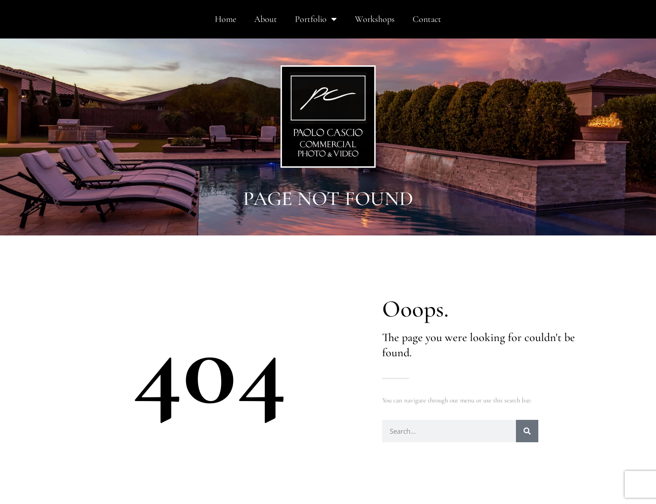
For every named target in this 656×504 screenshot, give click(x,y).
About (265, 19)
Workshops (375, 19)
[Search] (527, 431)
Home (225, 19)
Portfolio (316, 19)
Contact (427, 19)
